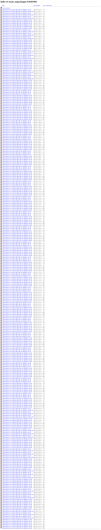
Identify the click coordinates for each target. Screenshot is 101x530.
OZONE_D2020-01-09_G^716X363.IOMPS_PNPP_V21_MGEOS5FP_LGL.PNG (17, 161)
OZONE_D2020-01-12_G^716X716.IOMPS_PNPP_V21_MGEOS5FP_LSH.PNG (17, 210)
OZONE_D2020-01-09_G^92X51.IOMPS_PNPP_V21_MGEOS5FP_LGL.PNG (16, 151)
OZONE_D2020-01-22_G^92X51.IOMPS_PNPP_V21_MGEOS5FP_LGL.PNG (16, 348)
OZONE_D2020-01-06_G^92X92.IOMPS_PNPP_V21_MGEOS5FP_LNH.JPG (16, 107)
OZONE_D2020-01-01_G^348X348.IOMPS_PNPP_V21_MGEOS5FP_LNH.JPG (17, 21)
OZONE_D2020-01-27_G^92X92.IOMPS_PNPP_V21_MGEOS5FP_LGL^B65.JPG (17, 430)
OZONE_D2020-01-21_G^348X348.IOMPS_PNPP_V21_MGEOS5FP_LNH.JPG (17, 339)
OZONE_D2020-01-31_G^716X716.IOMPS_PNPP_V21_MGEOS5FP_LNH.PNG (17, 526)
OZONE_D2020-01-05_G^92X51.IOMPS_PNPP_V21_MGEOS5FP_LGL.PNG (16, 90)
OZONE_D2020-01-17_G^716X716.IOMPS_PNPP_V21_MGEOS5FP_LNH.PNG (17, 284)
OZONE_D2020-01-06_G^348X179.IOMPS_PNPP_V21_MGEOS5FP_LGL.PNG (17, 110)
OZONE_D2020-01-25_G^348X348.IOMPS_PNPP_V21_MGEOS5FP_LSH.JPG (17, 401)
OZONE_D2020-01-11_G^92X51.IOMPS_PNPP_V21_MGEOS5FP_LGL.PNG (16, 181)
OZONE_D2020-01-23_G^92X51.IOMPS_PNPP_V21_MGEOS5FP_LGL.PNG (16, 363)
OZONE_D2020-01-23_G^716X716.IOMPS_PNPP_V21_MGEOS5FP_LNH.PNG (17, 374)
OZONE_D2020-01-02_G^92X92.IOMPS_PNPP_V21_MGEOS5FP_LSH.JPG (16, 36)
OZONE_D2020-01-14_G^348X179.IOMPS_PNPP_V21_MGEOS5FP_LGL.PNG (17, 231)
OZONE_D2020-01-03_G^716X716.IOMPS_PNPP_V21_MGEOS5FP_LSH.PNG (17, 68)
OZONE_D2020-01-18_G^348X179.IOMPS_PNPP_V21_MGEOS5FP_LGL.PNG (17, 292)
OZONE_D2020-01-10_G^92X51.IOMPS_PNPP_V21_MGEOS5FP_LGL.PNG (16, 166)
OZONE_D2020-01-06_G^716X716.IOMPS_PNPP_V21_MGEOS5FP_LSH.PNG (17, 119)
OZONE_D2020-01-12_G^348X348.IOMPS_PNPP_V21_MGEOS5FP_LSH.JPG (17, 204)
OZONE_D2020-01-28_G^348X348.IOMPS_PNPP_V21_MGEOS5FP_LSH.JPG (17, 462)
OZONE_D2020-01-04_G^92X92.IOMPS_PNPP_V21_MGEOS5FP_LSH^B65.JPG (17, 78)
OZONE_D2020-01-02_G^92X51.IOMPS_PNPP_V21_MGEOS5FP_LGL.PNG (16, 29)
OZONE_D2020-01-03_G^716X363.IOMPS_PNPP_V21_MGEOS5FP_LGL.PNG (17, 65)
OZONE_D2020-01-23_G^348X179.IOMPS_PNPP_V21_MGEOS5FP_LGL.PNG (17, 368)
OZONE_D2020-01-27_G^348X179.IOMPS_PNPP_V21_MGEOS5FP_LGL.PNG (17, 438)
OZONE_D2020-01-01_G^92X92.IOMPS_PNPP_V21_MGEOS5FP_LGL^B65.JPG (17, 11)
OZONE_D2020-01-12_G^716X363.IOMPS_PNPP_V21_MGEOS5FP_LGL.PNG (17, 206)
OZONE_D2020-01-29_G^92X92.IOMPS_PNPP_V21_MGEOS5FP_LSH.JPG (16, 475)
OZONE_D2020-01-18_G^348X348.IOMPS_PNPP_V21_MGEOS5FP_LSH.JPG (17, 295)
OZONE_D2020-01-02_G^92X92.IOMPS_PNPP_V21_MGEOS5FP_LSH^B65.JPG (17, 38)
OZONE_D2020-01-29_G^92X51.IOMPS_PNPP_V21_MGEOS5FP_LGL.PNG (16, 469)
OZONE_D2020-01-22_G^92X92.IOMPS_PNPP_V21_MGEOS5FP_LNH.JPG (16, 349)
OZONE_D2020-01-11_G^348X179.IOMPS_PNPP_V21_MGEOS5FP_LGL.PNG (17, 186)
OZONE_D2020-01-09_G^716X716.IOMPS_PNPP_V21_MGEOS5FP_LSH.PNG (17, 164)
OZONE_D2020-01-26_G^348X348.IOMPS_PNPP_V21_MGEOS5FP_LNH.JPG (17, 420)
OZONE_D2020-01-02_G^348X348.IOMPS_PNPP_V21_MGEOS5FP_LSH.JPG (17, 43)
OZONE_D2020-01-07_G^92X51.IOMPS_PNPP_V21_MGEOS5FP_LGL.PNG (16, 120)
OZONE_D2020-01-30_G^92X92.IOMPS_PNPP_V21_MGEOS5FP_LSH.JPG (16, 496)
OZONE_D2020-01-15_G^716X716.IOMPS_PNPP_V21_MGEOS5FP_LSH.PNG (17, 255)
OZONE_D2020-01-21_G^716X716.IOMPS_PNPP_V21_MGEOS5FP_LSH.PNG (17, 346)
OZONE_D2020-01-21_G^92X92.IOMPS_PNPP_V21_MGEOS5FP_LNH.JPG (16, 334)
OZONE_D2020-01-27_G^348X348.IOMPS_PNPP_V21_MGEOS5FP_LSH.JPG (17, 442)
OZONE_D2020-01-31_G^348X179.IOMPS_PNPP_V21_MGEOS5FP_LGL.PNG (17, 519)
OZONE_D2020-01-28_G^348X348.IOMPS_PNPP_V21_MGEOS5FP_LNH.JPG (17, 460)
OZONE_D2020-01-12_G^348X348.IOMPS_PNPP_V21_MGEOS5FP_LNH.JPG (17, 203)
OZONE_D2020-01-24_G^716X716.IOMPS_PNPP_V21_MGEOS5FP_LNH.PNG (17, 390)
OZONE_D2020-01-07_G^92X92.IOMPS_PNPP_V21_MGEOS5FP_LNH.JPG (16, 122)
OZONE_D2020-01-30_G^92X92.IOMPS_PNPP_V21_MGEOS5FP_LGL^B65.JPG (17, 491)
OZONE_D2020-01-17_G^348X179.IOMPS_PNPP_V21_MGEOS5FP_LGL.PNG (17, 277)
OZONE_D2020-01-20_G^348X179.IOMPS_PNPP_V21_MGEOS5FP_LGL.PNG (17, 322)
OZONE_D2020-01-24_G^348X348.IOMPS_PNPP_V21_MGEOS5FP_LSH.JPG (17, 386)
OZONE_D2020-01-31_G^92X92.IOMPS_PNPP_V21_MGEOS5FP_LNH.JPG (16, 512)
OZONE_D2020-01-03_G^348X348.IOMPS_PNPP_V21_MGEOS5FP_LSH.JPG (17, 63)
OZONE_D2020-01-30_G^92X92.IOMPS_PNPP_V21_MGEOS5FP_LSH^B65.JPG (17, 497)
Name (3, 5)
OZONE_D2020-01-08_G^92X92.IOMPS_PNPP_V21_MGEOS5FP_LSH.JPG (16, 139)
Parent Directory (6, 8)
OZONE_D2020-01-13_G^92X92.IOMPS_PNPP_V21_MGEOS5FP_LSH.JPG (16, 215)
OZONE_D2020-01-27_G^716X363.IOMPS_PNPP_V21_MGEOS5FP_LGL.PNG (17, 443)
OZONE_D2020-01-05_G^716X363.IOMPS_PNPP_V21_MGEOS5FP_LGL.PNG (17, 100)
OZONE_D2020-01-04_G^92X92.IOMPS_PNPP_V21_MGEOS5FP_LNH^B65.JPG (17, 75)
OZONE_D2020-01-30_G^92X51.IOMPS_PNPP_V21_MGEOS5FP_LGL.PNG (16, 489)
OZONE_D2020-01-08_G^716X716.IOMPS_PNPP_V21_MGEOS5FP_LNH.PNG (17, 147)
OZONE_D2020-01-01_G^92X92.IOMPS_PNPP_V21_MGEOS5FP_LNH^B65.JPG (17, 14)
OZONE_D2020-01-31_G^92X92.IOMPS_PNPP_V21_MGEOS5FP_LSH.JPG (16, 516)
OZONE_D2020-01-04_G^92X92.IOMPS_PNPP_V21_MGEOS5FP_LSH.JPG (16, 77)
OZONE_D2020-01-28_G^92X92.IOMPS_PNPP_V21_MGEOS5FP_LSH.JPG (16, 455)
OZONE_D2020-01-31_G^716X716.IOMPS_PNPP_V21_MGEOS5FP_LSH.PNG (17, 528)
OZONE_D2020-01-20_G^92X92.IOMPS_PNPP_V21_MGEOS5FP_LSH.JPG (16, 321)
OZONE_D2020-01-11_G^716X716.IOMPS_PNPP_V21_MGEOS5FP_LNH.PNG (17, 193)
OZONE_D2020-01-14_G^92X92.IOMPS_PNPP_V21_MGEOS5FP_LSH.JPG (16, 230)
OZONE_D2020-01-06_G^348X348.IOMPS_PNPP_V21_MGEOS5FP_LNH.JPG (17, 112)
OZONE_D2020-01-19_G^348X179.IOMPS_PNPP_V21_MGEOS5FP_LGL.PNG (17, 307)
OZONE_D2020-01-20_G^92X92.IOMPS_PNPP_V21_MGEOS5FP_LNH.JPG (16, 319)
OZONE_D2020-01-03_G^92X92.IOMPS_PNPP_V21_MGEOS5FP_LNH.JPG (16, 53)
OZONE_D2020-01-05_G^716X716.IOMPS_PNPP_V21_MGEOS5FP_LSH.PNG (17, 104)
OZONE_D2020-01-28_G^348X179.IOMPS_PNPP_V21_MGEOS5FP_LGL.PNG (17, 459)
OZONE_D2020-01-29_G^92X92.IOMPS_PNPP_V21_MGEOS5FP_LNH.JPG (16, 472)
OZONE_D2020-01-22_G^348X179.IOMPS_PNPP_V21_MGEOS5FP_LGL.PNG (17, 353)
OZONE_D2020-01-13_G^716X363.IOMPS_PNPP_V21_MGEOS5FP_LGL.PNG (17, 221)
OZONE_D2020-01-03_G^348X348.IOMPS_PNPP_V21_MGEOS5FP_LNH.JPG (17, 61)
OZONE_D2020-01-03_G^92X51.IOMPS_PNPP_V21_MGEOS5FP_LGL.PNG (16, 50)
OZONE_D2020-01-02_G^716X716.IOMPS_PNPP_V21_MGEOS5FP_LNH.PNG (17, 46)
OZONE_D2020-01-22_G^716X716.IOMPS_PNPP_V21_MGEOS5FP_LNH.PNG (17, 359)
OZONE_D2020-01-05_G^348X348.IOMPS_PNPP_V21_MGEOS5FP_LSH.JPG (17, 98)
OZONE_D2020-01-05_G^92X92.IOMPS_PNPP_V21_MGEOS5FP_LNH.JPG (16, 92)
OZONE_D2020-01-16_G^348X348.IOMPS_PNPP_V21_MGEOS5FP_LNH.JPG (17, 263)
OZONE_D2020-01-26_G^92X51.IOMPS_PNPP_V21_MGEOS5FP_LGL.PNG (16, 408)
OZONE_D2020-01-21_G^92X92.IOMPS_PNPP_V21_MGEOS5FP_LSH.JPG (16, 336)
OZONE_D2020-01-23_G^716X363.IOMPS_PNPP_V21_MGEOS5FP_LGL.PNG (17, 373)
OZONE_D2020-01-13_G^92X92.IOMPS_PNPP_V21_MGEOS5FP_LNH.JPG (16, 213)
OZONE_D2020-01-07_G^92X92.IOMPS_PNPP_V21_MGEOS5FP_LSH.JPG (16, 124)
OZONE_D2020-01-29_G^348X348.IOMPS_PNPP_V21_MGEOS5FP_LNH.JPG (17, 480)
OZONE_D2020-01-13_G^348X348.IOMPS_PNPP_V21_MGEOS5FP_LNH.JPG (17, 218)
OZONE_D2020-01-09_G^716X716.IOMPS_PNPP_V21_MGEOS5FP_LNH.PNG (17, 162)
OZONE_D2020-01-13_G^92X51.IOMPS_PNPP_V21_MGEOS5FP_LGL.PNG (16, 211)
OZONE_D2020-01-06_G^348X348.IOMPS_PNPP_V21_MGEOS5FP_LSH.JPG (17, 114)
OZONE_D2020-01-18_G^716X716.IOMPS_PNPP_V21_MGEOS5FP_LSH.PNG (17, 300)
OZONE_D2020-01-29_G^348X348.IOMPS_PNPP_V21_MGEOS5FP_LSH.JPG (17, 482)
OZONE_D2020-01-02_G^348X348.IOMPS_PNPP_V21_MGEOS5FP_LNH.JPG (17, 41)
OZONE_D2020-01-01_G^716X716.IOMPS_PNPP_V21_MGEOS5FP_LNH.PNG (17, 26)
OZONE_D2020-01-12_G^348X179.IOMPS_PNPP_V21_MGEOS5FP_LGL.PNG (17, 201)
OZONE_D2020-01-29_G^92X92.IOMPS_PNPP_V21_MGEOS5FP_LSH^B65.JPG (17, 477)
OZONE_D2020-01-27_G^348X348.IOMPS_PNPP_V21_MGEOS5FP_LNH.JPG (17, 440)
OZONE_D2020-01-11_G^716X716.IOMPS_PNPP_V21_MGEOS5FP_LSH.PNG (17, 194)
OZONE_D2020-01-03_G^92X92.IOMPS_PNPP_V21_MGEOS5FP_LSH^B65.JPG (17, 58)
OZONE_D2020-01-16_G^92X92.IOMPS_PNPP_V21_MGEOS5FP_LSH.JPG (16, 260)
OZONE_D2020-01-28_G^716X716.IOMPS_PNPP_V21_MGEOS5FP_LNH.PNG (17, 465)
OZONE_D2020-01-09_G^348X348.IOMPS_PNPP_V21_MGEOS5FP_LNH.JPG (17, 157)
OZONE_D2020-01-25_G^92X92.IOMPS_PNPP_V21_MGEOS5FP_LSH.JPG (16, 396)
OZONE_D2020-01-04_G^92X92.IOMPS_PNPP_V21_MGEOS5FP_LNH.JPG (16, 73)
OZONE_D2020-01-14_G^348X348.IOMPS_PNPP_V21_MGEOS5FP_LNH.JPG (17, 233)
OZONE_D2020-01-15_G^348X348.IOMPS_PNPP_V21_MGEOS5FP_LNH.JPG (17, 248)
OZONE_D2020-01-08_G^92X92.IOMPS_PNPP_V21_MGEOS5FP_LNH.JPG (16, 137)
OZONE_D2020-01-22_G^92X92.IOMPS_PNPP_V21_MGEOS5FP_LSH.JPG (16, 351)
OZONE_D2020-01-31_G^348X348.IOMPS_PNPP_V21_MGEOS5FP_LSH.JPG (17, 523)
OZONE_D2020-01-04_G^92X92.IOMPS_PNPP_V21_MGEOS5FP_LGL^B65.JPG (17, 72)
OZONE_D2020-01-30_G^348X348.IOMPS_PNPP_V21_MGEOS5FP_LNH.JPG (17, 501)
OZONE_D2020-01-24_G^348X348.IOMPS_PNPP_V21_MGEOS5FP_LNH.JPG (17, 385)
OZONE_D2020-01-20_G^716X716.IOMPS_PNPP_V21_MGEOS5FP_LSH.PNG (17, 331)
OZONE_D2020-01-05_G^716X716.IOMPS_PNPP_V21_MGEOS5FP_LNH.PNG (17, 102)
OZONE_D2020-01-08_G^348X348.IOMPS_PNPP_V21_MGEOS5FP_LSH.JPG (17, 144)
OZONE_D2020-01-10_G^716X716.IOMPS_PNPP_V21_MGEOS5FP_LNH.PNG (17, 178)
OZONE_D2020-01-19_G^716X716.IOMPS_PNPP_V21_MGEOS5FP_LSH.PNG (17, 316)
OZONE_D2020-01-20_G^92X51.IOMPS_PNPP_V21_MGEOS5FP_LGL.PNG (16, 317)
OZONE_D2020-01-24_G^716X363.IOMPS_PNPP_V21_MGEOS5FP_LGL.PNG (17, 388)
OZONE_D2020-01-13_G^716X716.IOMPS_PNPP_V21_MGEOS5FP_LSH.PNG (17, 225)
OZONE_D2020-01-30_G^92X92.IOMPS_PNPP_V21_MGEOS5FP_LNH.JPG (16, 492)
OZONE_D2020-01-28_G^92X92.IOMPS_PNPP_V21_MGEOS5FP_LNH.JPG (16, 452)
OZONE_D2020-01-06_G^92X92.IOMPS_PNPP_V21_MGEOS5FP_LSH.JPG (16, 109)
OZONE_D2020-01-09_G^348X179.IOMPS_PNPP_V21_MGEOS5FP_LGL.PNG (17, 156)
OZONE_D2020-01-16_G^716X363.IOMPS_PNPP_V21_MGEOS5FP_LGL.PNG (17, 267)
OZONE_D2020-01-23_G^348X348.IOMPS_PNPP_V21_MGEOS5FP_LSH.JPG (17, 371)
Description (49, 5)
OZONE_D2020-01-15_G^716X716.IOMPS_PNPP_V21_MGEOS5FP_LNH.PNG (17, 253)
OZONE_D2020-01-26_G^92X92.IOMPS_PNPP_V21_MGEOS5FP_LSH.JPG (16, 415)
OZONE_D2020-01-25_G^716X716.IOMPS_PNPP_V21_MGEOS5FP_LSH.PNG (17, 406)
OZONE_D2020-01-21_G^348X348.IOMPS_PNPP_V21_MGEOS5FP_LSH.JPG (17, 341)
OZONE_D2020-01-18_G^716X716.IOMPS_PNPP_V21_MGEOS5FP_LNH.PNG (17, 299)
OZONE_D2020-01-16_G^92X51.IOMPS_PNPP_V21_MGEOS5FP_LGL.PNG (16, 257)
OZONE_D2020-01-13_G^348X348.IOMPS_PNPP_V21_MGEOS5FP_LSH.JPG (17, 220)
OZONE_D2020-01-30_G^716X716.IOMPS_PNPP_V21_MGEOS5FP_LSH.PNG (17, 507)
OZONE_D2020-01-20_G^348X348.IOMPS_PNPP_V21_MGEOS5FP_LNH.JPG (17, 324)
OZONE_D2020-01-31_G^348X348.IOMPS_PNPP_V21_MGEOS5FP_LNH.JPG (17, 521)
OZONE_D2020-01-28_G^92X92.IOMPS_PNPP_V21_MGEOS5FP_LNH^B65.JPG (17, 454)
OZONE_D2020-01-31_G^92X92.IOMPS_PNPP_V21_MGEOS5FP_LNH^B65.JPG (17, 514)
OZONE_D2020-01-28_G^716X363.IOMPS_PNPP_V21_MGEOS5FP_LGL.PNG (17, 464)
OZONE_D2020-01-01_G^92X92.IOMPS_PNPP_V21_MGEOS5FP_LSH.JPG (16, 16)
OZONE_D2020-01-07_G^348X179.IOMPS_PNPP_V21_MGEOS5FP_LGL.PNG (17, 125)
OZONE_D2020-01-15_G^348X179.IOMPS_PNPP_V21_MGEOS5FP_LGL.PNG (17, 247)
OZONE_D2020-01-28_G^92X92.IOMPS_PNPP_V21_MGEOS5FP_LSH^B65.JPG (17, 457)
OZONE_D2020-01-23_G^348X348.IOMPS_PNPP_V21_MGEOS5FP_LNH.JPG (17, 369)
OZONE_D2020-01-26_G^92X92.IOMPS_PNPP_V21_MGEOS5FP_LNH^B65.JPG (17, 413)
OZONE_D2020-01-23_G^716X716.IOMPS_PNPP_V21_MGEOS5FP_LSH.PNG (17, 376)
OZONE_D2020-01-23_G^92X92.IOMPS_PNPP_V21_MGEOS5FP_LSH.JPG (16, 366)
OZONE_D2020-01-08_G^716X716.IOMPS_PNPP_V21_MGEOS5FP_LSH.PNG (17, 149)
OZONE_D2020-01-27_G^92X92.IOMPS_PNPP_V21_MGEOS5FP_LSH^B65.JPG (17, 437)
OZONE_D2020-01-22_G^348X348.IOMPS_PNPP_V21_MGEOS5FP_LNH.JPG (17, 354)
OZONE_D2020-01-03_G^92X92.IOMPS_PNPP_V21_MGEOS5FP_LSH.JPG (16, 56)
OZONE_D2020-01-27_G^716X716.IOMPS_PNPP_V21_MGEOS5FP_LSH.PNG (17, 447)
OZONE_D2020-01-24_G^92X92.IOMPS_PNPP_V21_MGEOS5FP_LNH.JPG (16, 379)
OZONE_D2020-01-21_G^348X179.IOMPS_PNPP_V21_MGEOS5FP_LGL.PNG (17, 337)
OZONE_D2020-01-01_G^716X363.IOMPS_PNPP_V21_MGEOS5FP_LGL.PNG (17, 24)
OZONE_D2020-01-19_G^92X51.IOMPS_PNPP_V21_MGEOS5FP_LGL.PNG (16, 302)
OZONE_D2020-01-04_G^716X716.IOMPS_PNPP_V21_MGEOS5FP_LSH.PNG (17, 88)
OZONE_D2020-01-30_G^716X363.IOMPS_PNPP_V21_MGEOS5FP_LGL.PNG (17, 504)
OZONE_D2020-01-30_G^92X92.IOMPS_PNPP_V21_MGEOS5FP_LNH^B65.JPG (17, 494)
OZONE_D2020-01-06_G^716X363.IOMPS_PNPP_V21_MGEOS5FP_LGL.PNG (17, 115)
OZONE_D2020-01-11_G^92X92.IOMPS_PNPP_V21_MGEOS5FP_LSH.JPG (16, 184)
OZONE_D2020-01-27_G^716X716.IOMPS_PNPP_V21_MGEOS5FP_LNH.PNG (17, 445)
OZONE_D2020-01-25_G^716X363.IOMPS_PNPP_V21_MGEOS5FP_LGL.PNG (17, 403)
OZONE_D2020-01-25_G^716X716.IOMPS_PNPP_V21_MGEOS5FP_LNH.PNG (17, 405)
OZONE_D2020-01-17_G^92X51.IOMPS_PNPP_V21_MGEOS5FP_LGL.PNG (16, 272)
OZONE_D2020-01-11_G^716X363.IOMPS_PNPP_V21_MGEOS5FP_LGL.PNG (17, 191)
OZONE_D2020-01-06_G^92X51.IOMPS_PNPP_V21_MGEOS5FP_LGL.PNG (16, 105)
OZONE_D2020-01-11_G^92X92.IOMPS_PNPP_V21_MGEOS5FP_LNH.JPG (16, 183)
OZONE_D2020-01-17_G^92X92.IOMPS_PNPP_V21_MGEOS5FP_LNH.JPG (16, 273)
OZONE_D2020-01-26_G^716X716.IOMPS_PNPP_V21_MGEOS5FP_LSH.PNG (17, 427)
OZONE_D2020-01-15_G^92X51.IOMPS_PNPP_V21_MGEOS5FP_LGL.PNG (16, 242)
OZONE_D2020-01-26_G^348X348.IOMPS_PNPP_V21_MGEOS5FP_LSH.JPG (17, 422)
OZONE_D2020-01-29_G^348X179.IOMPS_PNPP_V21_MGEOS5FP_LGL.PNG (17, 479)
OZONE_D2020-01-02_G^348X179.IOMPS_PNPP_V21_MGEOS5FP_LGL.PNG (17, 40)
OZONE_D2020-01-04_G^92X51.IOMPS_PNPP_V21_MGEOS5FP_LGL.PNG (16, 70)
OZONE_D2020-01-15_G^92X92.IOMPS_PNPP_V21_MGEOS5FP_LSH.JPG (16, 245)
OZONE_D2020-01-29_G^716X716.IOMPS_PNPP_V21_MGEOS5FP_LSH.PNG (17, 487)
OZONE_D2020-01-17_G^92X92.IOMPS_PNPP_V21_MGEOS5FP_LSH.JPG (16, 275)
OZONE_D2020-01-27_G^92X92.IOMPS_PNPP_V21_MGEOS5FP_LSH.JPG (16, 435)
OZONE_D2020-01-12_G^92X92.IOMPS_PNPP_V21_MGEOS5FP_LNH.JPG (16, 198)
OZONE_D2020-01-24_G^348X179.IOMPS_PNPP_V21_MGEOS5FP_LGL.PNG (17, 383)
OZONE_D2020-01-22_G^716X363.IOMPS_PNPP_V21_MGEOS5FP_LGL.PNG (17, 358)
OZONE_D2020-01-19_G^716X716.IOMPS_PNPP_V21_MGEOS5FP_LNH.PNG (17, 314)
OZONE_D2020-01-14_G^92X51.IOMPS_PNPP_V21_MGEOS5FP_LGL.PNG (16, 226)
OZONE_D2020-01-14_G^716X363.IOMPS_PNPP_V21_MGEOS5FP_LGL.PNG (17, 236)
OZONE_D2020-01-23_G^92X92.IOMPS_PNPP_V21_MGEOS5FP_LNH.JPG (16, 364)
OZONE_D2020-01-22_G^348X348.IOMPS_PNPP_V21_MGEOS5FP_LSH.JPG (17, 356)
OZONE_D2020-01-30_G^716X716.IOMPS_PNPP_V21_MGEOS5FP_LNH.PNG (17, 506)
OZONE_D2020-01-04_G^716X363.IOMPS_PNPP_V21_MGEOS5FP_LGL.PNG (17, 85)
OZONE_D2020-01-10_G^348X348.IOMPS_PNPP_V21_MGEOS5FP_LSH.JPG (17, 174)
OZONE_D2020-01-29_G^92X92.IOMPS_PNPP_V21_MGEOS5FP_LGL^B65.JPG (17, 470)
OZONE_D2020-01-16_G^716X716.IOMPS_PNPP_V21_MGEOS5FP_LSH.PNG (17, 270)
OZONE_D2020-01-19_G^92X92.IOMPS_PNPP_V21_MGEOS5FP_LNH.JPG (16, 304)
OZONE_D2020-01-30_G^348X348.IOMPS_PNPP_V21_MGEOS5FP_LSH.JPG (17, 502)
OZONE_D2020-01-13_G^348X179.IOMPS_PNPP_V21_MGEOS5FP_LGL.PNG (17, 216)
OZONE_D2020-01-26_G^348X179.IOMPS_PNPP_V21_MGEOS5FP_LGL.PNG (17, 418)
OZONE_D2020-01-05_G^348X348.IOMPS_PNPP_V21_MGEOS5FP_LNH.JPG (17, 97)
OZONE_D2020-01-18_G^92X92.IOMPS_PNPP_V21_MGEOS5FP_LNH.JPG (16, 289)
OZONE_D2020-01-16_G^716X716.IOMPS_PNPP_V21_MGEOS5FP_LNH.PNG (17, 268)
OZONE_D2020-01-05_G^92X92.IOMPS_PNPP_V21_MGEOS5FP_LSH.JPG (16, 93)
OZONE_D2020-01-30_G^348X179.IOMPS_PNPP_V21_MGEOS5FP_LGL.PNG (17, 499)
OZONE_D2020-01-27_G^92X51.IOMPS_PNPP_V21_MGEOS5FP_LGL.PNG (16, 428)
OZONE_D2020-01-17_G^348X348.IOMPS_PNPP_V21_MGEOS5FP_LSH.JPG (17, 280)
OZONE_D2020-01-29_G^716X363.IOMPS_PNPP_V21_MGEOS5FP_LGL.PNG (17, 484)
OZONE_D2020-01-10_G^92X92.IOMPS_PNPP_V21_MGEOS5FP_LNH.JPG (16, 167)
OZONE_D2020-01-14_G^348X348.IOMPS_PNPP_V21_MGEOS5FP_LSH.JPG (17, 235)
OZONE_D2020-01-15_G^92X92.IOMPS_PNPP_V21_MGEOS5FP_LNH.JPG (16, 243)
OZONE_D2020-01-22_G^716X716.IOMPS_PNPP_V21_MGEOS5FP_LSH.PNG (17, 361)
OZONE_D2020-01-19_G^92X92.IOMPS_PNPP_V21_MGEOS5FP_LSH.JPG (16, 305)
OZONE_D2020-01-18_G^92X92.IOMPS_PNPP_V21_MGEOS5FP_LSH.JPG (16, 290)
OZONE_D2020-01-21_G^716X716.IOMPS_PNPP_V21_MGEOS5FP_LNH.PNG (17, 344)
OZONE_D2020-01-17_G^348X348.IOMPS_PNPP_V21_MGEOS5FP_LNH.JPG (17, 279)
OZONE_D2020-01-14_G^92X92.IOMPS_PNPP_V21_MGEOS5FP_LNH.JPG (16, 228)
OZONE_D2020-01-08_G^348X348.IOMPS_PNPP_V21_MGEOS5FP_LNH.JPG (17, 142)
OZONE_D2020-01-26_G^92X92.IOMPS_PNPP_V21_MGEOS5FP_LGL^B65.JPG (17, 410)
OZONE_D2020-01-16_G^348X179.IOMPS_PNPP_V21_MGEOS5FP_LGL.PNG (17, 262)
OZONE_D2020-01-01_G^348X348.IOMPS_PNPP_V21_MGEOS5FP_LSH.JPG (17, 23)
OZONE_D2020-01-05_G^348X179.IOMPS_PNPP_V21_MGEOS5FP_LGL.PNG (17, 95)
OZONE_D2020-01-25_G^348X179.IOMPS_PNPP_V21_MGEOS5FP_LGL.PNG (17, 398)
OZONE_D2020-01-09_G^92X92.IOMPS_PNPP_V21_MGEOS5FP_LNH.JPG (16, 152)
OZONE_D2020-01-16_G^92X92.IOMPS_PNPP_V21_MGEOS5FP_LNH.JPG (16, 258)
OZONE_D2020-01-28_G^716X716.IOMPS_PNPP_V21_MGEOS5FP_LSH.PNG (17, 467)
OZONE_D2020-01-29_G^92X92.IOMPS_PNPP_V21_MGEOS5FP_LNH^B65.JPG (17, 474)
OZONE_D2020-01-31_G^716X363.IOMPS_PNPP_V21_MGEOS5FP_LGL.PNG (17, 524)
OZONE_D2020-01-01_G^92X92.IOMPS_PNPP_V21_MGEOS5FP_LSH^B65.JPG (17, 18)
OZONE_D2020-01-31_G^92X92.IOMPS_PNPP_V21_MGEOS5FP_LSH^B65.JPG (17, 517)
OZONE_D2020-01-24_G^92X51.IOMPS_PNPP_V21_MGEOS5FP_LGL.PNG (16, 378)
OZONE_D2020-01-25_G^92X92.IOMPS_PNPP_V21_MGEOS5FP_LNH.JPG (16, 395)
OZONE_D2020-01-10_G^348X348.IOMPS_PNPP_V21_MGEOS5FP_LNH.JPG (17, 173)
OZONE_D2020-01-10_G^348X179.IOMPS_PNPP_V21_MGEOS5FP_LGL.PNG (17, 171)
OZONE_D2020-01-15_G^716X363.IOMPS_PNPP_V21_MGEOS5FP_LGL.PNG (17, 252)
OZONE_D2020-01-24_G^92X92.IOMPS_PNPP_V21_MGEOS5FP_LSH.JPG (16, 381)
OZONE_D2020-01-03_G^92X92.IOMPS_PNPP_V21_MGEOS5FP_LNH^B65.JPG (17, 55)
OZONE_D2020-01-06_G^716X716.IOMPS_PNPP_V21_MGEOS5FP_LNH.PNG (17, 117)
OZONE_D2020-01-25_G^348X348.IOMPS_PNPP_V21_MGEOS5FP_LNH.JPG (17, 400)
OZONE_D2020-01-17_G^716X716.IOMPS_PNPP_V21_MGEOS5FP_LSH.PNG (17, 285)
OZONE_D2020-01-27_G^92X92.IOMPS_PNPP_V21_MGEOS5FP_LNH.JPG (16, 432)
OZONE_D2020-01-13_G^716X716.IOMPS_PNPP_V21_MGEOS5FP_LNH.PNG (17, 223)
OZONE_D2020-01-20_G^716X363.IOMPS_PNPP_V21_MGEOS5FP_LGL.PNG (17, 327)
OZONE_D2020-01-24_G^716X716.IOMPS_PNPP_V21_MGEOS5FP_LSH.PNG (17, 391)
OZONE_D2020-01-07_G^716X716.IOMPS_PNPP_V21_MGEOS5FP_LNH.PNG (17, 132)
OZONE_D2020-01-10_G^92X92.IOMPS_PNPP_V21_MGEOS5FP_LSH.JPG (16, 169)
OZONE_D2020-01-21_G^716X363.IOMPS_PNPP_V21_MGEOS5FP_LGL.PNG (17, 342)
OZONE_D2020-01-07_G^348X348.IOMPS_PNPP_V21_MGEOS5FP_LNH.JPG (17, 127)
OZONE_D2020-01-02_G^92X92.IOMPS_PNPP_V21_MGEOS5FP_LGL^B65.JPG (17, 31)
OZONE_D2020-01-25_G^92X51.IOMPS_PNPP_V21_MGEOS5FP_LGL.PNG (16, 393)
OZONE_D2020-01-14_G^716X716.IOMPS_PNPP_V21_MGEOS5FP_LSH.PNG (17, 240)
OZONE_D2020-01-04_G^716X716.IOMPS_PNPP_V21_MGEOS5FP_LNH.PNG (17, 87)
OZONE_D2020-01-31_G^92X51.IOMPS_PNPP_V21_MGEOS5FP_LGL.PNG (16, 509)
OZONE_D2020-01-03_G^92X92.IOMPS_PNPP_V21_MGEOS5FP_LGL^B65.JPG (17, 51)
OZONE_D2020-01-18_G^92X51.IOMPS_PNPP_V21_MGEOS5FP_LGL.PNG (16, 287)
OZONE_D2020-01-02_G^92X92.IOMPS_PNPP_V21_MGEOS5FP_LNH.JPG (16, 33)
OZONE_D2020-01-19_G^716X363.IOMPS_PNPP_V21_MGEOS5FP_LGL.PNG (17, 312)
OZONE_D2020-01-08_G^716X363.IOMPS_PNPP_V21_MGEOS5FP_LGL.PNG (17, 146)
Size (44, 5)
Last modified (36, 5)
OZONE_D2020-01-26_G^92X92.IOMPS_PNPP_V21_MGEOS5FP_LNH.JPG (16, 411)
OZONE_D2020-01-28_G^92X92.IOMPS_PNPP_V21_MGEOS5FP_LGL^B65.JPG (17, 450)
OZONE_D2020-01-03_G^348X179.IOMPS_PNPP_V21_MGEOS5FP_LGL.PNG (17, 60)
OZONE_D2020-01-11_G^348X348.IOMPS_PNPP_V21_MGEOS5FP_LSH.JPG (17, 189)
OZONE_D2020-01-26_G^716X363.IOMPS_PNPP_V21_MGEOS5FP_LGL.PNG (17, 423)
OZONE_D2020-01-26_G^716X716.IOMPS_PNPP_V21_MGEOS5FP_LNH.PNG (17, 425)
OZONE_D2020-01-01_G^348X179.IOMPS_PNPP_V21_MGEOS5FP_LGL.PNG (17, 19)
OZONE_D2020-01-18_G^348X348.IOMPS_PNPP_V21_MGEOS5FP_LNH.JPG (17, 294)
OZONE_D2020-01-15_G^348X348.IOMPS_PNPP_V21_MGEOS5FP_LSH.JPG (17, 250)
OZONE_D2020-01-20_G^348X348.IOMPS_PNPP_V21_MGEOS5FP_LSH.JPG (17, 326)
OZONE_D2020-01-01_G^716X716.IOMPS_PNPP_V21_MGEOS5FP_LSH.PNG (17, 28)
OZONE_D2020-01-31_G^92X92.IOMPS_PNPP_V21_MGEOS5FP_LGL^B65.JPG (17, 511)
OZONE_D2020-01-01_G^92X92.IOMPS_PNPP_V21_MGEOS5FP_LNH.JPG (16, 13)
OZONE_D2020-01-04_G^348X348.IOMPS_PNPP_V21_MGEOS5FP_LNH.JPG (17, 82)
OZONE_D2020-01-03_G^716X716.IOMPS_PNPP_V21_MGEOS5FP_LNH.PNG (17, 67)
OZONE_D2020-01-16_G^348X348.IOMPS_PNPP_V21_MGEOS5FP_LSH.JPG (17, 265)
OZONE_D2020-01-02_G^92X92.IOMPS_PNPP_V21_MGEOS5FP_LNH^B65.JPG (17, 35)
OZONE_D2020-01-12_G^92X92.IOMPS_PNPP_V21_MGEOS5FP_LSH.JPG (16, 199)
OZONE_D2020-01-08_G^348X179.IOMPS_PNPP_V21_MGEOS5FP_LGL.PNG (17, 141)
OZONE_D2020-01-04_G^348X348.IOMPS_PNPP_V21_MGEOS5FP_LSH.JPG (17, 83)
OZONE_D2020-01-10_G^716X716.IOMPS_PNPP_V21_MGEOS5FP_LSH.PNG (17, 179)
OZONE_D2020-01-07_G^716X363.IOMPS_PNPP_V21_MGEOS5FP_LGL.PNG (17, 130)
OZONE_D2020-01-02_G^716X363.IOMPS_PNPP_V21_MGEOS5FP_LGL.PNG (17, 45)
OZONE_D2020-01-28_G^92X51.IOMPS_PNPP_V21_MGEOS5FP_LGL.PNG (16, 448)
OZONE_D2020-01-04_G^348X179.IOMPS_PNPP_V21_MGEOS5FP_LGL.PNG (17, 80)
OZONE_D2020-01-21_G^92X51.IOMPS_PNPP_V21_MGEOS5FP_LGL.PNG (16, 332)
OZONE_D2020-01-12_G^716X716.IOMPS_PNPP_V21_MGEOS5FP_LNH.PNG (17, 208)
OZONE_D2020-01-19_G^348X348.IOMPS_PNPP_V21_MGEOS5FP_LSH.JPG (17, 311)
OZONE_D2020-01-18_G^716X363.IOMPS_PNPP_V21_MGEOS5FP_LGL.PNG (17, 297)
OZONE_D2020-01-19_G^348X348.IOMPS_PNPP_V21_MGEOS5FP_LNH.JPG (17, 309)
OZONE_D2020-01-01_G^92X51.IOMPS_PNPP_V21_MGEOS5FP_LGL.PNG (16, 9)
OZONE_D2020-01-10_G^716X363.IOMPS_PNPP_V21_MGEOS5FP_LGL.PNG (17, 176)
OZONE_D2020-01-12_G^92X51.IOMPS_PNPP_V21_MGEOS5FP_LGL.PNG (16, 196)
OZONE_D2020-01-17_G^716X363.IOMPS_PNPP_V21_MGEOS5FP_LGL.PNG (17, 282)
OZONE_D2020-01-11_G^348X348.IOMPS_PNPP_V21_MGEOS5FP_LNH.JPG (17, 188)
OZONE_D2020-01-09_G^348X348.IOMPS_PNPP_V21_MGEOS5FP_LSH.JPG (17, 159)
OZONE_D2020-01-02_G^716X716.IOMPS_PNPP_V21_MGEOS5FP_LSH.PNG (17, 48)
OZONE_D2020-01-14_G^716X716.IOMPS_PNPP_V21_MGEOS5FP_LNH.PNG (17, 238)
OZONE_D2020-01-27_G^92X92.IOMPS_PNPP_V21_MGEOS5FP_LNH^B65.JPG (17, 433)
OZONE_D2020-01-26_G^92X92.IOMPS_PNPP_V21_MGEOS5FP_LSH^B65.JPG (17, 417)
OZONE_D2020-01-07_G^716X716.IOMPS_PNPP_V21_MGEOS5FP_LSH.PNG (17, 134)
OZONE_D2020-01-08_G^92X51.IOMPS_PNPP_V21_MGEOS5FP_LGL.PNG (16, 135)
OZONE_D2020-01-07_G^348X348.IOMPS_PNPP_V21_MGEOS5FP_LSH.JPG (17, 129)
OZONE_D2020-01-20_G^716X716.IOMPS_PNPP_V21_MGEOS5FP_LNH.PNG (17, 329)
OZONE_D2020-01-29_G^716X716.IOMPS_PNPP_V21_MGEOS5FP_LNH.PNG (17, 486)
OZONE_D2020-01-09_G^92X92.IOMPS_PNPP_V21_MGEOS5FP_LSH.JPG (16, 154)
